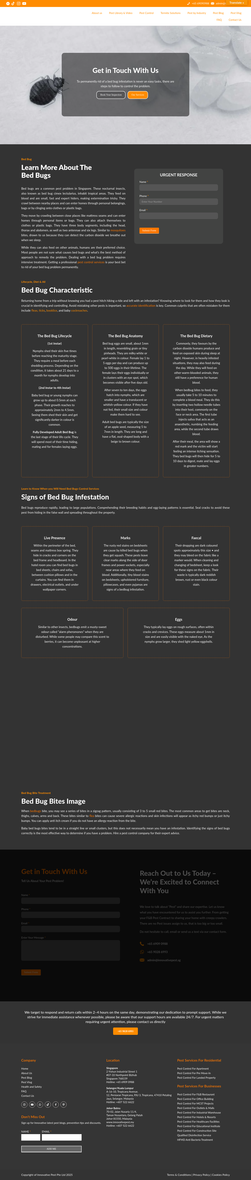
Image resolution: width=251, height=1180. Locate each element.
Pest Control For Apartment (193, 1068)
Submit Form (149, 230)
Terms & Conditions (179, 1174)
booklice (51, 310)
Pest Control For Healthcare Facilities (198, 1121)
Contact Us (27, 1095)
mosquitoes (118, 230)
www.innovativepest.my (120, 1122)
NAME (26, 1131)
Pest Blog (26, 1077)
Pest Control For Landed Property (196, 1077)
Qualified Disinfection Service (194, 1135)
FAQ (23, 1091)
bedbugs (35, 811)
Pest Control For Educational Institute (198, 1126)
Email (143, 210)
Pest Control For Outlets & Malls (195, 1108)
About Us (26, 1073)
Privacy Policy (201, 1174)
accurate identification (140, 305)
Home (24, 1068)
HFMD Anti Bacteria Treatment (195, 1139)
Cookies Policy (221, 1174)
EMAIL (46, 1131)
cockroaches (79, 310)
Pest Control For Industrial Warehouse (199, 1112)
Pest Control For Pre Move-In (194, 1073)
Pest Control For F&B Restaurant (196, 1094)
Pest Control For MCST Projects (195, 1103)
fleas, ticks (38, 310)
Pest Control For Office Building (195, 1098)
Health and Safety (31, 1086)
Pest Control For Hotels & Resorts (196, 1117)
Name (143, 181)
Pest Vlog (26, 1082)
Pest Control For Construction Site (196, 1130)
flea (91, 816)
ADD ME (51, 1149)
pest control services (91, 262)
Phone (144, 195)
